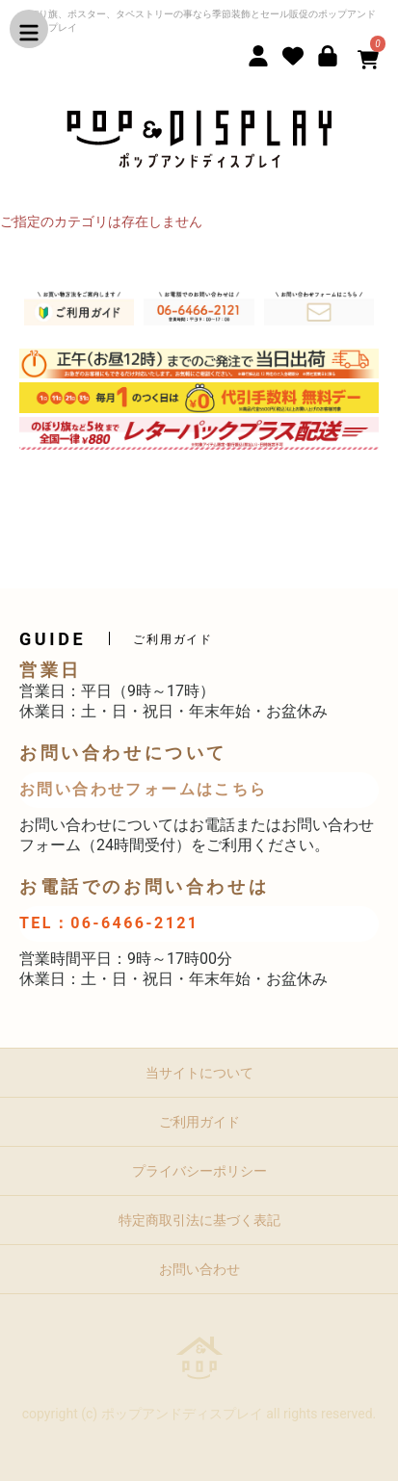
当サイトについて (199, 1072)
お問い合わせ (199, 1269)
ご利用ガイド (199, 1122)
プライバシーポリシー (199, 1171)
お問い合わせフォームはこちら (143, 789)
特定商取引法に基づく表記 (199, 1220)
